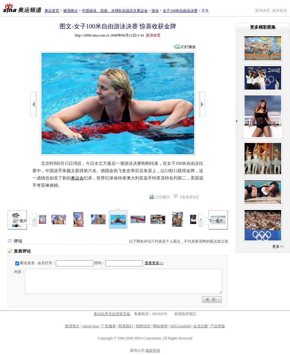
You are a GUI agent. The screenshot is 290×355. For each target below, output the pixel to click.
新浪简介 (72, 326)
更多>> (278, 246)
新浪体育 (262, 11)
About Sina (90, 326)
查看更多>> (154, 263)
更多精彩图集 (263, 27)
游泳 (155, 11)
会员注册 (200, 326)
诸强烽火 (70, 11)
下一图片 (215, 221)
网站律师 (160, 326)
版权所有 (153, 350)
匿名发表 (27, 263)
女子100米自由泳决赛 (180, 11)
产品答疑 (217, 326)
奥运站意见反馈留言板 (112, 314)
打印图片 (163, 197)
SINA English (180, 326)
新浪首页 (279, 11)
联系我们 (125, 326)
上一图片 (20, 221)
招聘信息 (143, 326)
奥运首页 (52, 11)
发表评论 (189, 197)
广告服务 (108, 326)
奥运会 (77, 178)
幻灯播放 (188, 47)
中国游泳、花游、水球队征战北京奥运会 (115, 11)
